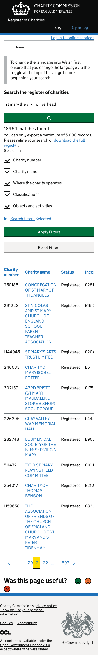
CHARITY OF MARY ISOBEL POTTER (38, 372)
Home (19, 47)
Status (67, 272)
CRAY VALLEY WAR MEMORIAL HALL (40, 424)
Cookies (6, 623)
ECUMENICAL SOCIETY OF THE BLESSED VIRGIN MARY (41, 447)
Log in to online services (72, 37)
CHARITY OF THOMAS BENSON (36, 490)
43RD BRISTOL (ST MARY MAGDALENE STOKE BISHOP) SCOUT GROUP (40, 398)
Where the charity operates (37, 182)
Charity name (25, 171)
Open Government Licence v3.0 (25, 644)
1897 (64, 564)
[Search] (49, 104)
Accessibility (27, 623)
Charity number (27, 159)
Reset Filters (49, 247)
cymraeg (80, 27)
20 (30, 564)
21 (38, 564)
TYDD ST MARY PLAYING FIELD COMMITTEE (39, 470)
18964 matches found (26, 128)
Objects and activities (32, 205)
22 (45, 564)
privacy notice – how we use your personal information (28, 609)
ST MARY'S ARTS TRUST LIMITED (40, 354)
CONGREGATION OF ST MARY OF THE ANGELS (41, 290)
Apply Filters (49, 231)
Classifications (26, 194)
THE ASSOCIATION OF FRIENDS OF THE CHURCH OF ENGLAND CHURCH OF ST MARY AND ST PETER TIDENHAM (40, 527)
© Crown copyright (77, 642)
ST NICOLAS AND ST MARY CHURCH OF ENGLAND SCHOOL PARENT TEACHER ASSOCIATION (38, 323)
